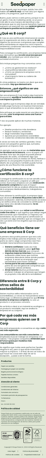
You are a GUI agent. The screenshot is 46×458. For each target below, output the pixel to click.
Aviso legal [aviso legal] (11, 451)
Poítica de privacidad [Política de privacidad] (30, 451)
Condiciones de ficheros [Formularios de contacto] (9, 389)
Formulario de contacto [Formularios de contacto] (9, 392)
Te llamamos (5, 398)
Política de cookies (12, 455)
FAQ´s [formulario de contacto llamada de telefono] (3, 401)
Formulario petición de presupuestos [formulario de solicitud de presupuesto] (14, 395)
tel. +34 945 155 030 (8, 404)
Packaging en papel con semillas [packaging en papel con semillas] (13, 369)
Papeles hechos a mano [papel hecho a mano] (9, 375)
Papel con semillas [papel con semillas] (7, 366)
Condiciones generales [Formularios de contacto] (9, 387)
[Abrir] (2, 4)
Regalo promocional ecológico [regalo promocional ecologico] (12, 372)
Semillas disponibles (8, 377)
